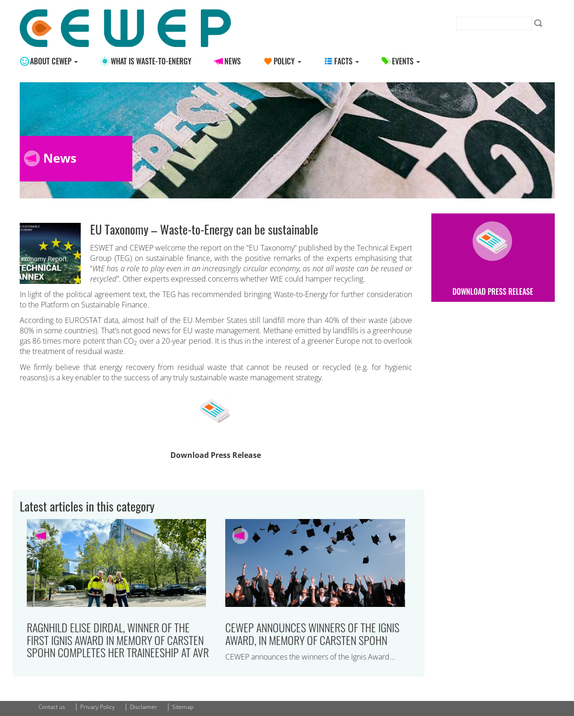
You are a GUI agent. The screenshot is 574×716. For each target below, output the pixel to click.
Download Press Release (215, 455)
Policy (287, 61)
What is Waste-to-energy (151, 61)
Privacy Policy (97, 707)
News (232, 61)
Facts (346, 61)
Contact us (51, 707)
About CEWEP (54, 61)
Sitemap (182, 707)
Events (406, 61)
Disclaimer (143, 707)
